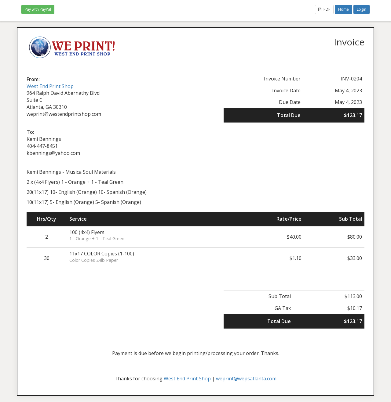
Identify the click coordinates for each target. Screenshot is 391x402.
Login (361, 9)
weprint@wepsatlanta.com (246, 378)
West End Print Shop (50, 86)
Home (343, 9)
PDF (324, 9)
